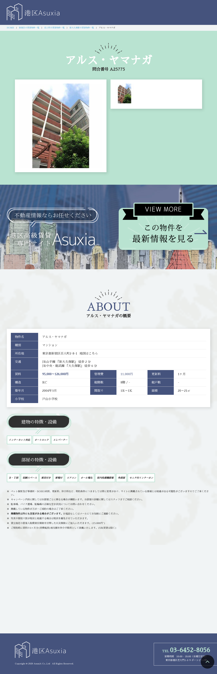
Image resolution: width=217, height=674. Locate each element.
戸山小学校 (49, 399)
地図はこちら (89, 353)
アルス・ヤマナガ (102, 316)
